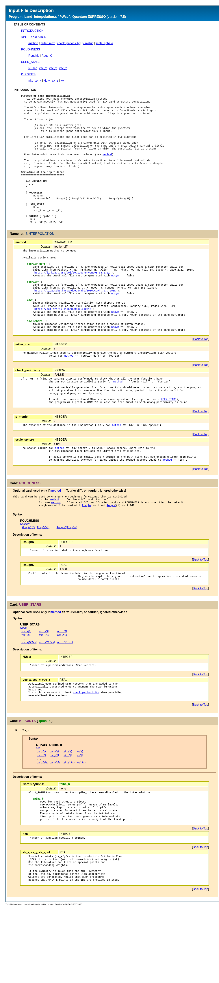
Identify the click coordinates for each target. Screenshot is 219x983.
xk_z (55, 80)
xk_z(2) (68, 817)
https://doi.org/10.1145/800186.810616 (62, 344)
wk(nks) (81, 824)
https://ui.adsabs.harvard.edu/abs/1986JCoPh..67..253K (75, 323)
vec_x (43, 68)
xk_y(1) (55, 813)
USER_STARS (30, 61)
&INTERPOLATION (33, 37)
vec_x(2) (26, 692)
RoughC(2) (43, 581)
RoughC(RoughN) (67, 581)
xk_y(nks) (56, 824)
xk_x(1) (41, 813)
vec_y (53, 68)
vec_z (63, 68)
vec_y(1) (44, 688)
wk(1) (80, 813)
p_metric (87, 43)
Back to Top (200, 378)
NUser (32, 68)
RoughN (33, 55)
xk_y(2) (55, 817)
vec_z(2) (62, 692)
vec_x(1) (26, 688)
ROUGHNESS (30, 49)
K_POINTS (28, 74)
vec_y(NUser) (47, 699)
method (33, 43)
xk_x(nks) (42, 824)
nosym (115, 305)
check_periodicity (68, 43)
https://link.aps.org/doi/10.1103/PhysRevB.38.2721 (72, 301)
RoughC (47, 55)
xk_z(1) (68, 813)
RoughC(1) (28, 581)
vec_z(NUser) (65, 699)
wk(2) (80, 817)
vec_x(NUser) (29, 699)
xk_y (47, 80)
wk (62, 80)
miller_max (47, 43)
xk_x (38, 80)
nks (30, 80)
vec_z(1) (62, 688)
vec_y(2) (44, 692)
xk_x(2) (41, 817)
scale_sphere (104, 43)
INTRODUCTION (32, 30)
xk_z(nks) (69, 824)
